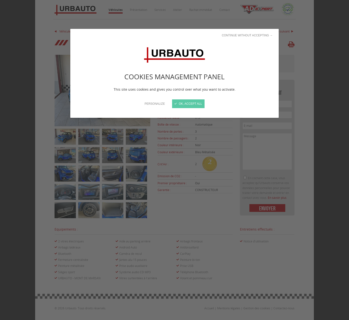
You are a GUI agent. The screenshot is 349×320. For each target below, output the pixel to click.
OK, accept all (188, 103)
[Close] (174, 160)
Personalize (154, 103)
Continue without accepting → (247, 35)
